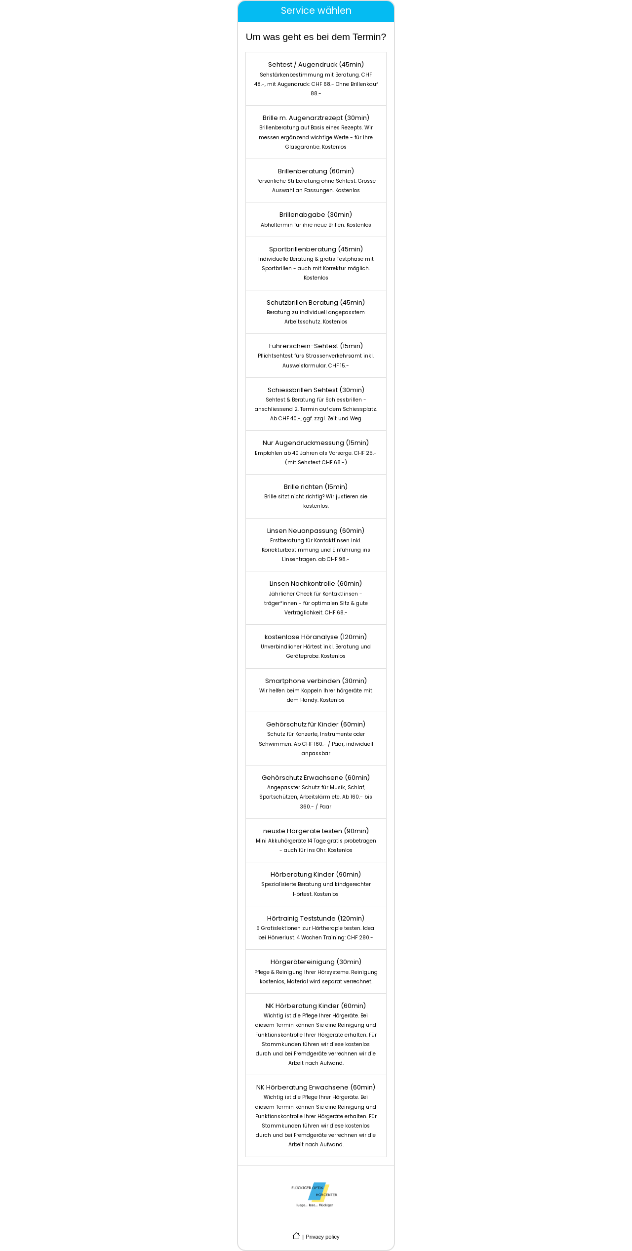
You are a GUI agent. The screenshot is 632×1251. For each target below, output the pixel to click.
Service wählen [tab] (316, 10)
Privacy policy (322, 1237)
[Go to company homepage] (296, 1236)
